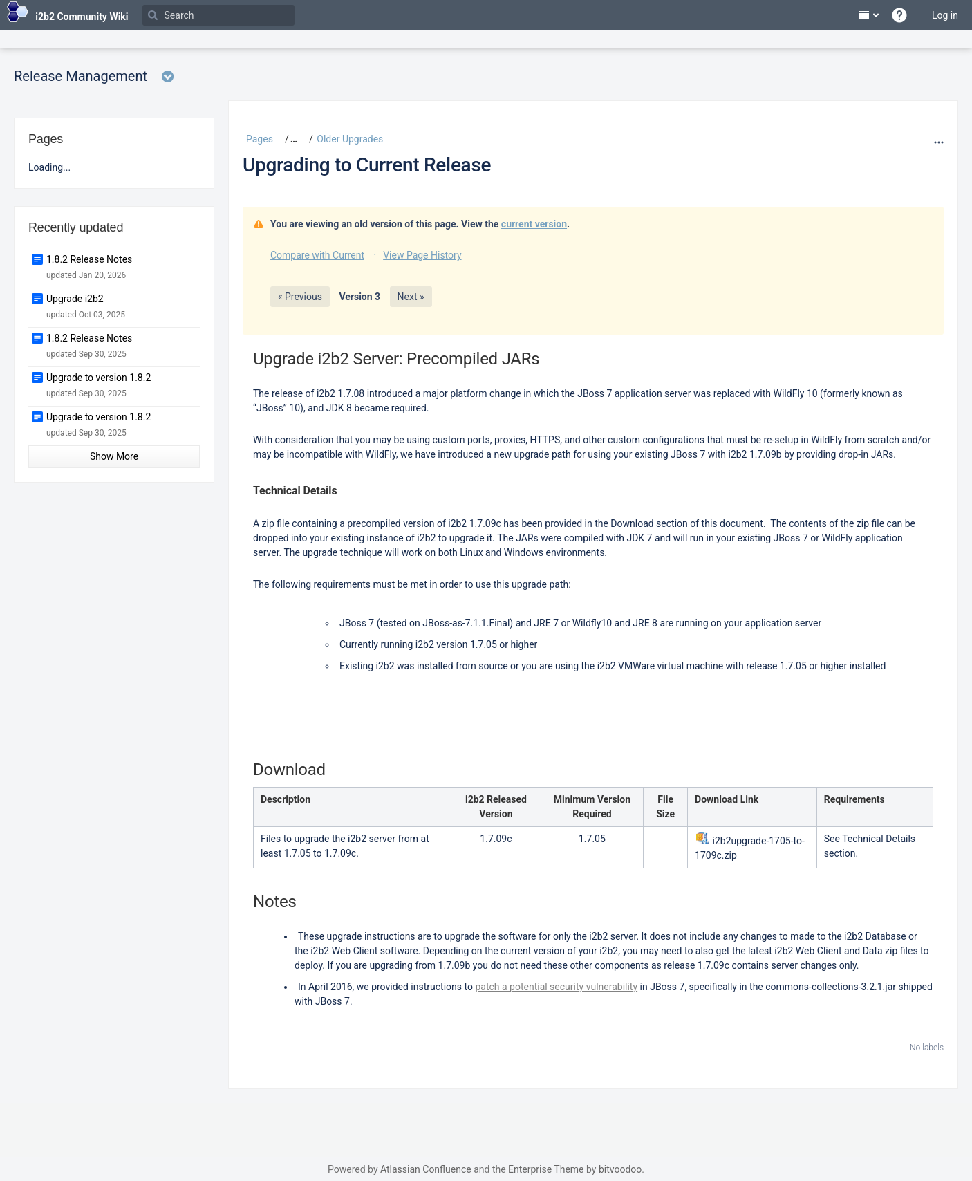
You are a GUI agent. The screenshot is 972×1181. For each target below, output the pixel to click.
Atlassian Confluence (425, 1169)
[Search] (218, 15)
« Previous (300, 296)
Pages (259, 139)
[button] (289, 139)
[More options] (937, 142)
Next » (411, 296)
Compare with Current (317, 255)
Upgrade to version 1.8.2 (98, 377)
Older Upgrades (350, 139)
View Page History (422, 255)
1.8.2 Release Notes (89, 259)
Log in (945, 15)
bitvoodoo (620, 1169)
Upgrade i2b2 (75, 298)
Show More (114, 456)
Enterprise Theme (545, 1169)
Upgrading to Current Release (367, 165)
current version (534, 224)
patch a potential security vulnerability (556, 986)
